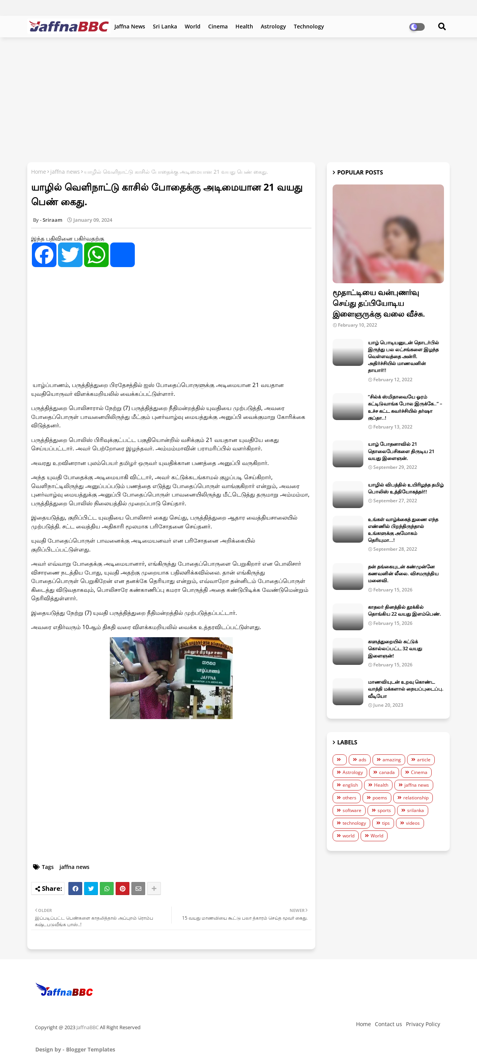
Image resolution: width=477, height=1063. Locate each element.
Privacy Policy (423, 1024)
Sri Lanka (165, 26)
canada (387, 772)
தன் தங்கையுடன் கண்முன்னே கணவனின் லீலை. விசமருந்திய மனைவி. (403, 573)
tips (386, 823)
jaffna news (65, 171)
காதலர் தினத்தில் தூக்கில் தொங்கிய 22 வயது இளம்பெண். (404, 610)
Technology (309, 26)
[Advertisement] (238, 99)
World (192, 26)
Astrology (273, 26)
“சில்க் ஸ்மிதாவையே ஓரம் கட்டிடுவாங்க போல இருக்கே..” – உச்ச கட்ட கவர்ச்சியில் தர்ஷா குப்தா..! (405, 407)
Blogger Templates (90, 1049)
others (349, 797)
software (352, 810)
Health (244, 26)
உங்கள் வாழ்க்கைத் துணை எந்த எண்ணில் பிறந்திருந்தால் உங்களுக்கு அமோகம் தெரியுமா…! (403, 530)
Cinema (218, 26)
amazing (392, 759)
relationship (416, 797)
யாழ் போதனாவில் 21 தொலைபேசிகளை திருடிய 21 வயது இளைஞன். (401, 450)
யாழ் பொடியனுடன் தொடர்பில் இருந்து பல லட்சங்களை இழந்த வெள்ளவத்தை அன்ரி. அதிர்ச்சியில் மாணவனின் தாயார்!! (403, 356)
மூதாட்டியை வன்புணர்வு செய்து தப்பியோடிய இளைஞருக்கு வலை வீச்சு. (379, 303)
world (348, 835)
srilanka (415, 810)
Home (38, 171)
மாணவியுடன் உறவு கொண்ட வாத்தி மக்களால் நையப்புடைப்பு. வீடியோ (406, 688)
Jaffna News (129, 26)
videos (413, 823)
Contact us (388, 1024)
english (350, 785)
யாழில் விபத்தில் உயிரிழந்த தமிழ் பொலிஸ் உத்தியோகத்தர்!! (406, 488)
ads (362, 759)
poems (380, 797)
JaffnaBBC (87, 1027)
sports (384, 810)
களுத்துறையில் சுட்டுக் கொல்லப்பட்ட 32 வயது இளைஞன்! (395, 648)
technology (354, 823)
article (424, 759)
